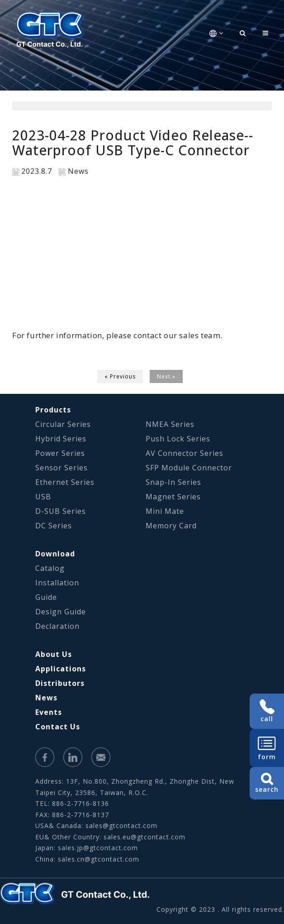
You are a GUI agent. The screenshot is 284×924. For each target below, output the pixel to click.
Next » (166, 376)
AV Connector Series (184, 453)
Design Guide (60, 612)
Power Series (60, 453)
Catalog (50, 568)
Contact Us (57, 727)
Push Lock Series (178, 439)
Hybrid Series (60, 439)
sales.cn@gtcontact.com (98, 859)
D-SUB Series (60, 511)
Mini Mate (165, 511)
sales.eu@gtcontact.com (144, 837)
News (46, 698)
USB (43, 497)
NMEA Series (170, 424)
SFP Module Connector (189, 468)
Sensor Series (61, 468)
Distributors (60, 683)
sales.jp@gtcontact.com (98, 847)
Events (48, 712)
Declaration (57, 626)
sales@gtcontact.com (121, 825)
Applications (60, 669)
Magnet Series (173, 497)
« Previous (120, 376)
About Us (53, 654)
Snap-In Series (173, 482)
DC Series (53, 526)
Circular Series (63, 424)
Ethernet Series (65, 482)
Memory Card (171, 526)
